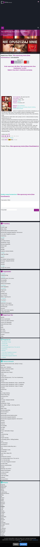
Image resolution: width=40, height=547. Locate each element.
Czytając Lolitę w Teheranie (7, 304)
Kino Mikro (3, 331)
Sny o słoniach (4, 295)
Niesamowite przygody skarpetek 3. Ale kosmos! (11, 232)
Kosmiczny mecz (4, 396)
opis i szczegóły (13, 52)
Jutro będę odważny (5, 240)
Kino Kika (3, 329)
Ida (1, 391)
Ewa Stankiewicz (8, 34)
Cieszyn (2, 490)
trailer (18, 52)
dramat (19, 101)
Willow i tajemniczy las (6, 296)
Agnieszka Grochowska (22, 107)
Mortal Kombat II (4, 411)
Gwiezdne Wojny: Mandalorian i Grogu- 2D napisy (12, 386)
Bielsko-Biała (4, 486)
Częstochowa (4, 492)
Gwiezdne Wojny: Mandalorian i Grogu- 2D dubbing (12, 384)
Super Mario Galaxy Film (6, 453)
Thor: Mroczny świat (5, 460)
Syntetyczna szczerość (6, 456)
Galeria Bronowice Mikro (6, 324)
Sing (2, 448)
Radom (2, 515)
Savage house (4, 293)
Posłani (2, 436)
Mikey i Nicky (3, 229)
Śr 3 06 (15, 62)
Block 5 (2, 257)
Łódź (2, 509)
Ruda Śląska (3, 516)
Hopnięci (3, 387)
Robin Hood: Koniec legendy (7, 310)
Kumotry (3, 291)
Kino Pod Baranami (5, 332)
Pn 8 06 (28, 62)
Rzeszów (3, 519)
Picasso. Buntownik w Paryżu (7, 430)
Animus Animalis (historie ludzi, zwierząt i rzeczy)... (12, 363)
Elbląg (2, 495)
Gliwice (2, 500)
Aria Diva (3, 365)
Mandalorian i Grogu (5, 242)
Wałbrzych (3, 531)
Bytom (2, 489)
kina (8, 2)
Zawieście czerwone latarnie (7, 251)
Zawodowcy (3, 235)
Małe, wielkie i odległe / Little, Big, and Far (10, 405)
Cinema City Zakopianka (6, 322)
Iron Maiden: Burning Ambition (7, 259)
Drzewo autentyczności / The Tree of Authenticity (12, 377)
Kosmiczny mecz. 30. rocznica (7, 278)
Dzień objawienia (4, 286)
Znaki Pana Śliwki (4, 254)
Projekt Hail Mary (4, 437)
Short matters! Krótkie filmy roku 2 (8, 446)
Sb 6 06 (23, 62)
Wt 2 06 (12, 62)
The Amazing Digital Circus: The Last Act (11, 347)
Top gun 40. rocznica (5, 267)
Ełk (1, 496)
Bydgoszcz (3, 487)
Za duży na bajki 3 (5, 472)
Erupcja (2, 239)
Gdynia (2, 499)
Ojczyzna (3, 308)
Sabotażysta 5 (4, 444)
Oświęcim (3, 512)
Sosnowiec (3, 522)
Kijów (2, 327)
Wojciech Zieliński (31, 107)
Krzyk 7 (2, 398)
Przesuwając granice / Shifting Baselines (10, 439)
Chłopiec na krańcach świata (7, 368)
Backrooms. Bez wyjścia (6, 303)
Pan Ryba (3, 427)
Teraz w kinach (8, 361)
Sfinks (2, 336)
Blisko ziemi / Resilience (6, 367)
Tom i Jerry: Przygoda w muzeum (8, 234)
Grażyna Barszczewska (18, 108)
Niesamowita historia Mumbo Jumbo (9, 230)
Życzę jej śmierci (4, 479)
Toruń (2, 526)
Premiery (6, 223)
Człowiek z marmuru (5, 370)
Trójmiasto (3, 528)
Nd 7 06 (25, 62)
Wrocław (3, 532)
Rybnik (2, 518)
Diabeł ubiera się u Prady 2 (8, 354)
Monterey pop (4, 306)
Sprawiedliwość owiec (5, 449)
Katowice (3, 503)
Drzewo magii (4, 227)
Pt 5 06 (20, 62)
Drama (2, 374)
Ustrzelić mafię (4, 463)
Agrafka (2, 317)
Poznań (2, 513)
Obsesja (2, 262)
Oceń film (11, 137)
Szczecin (3, 525)
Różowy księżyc (4, 442)
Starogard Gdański (5, 524)
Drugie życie (3, 290)
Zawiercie (3, 535)
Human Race (3, 389)
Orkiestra (3, 424)
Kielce (2, 505)
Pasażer (2, 247)
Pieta (2, 432)
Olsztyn (2, 511)
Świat (2, 455)
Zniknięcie (3, 477)
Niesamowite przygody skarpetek (9, 355)
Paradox (3, 334)
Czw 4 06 (17, 62)
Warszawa (3, 529)
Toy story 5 (3, 300)
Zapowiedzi (7, 271)
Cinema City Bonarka (5, 319)
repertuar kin (6, 52)
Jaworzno (3, 502)
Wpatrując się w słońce (6, 468)
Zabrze (2, 534)
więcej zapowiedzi (6, 311)
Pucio (2, 441)
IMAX (2, 325)
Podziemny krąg (4, 275)
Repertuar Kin (8, 315)
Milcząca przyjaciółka (5, 244)
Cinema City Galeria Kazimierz (7, 320)
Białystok (3, 484)
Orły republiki (4, 280)
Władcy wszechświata (5, 283)
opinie (21, 52)
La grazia (3, 401)
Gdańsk (2, 497)
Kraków (3, 506)
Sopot (2, 521)
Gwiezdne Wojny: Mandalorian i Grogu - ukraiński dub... (13, 382)
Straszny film (3, 281)
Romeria (3, 264)
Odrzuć (16, 544)
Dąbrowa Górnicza (5, 493)
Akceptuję (23, 544)
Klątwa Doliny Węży (5, 394)
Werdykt (3, 249)
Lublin (2, 508)
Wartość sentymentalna (6, 465)
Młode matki (3, 246)
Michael (4, 357)
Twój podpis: (4, 209)
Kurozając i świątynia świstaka (7, 260)
